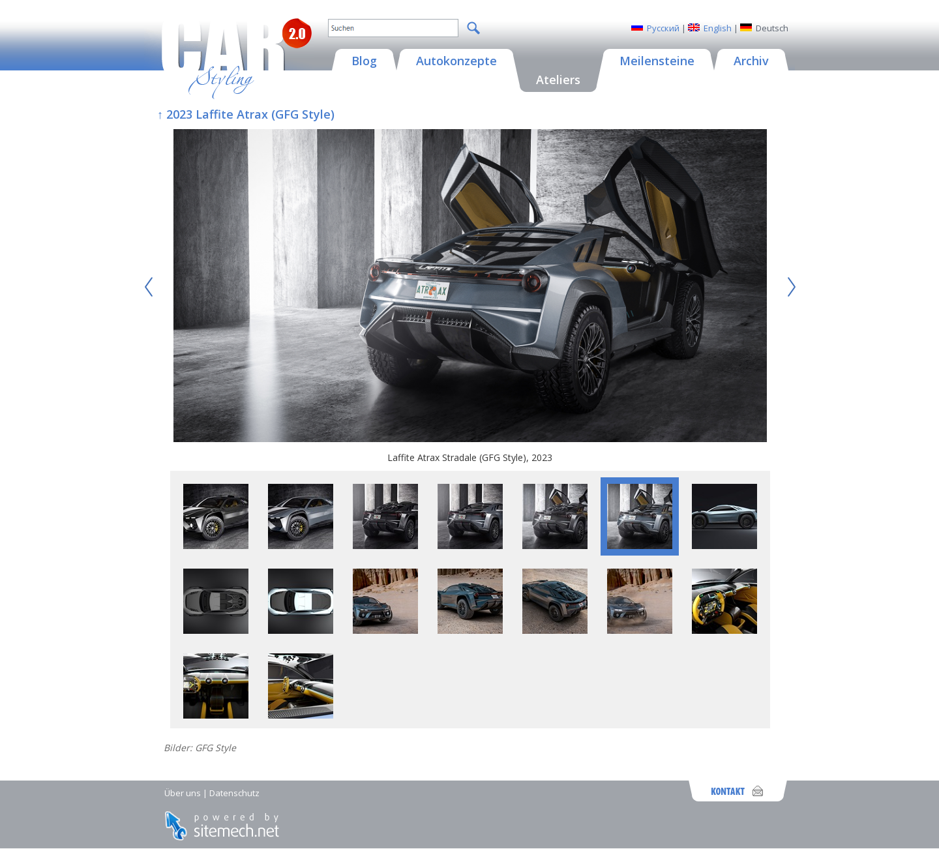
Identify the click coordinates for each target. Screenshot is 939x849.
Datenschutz (234, 793)
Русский (663, 28)
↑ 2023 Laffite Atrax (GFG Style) (246, 114)
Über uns (182, 793)
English (718, 28)
